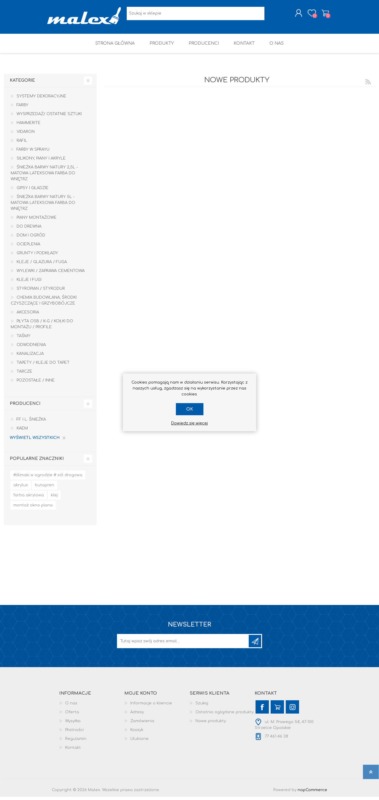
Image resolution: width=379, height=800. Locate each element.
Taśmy (23, 339)
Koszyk (320, 14)
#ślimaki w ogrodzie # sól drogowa (47, 478)
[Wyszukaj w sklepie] (195, 15)
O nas (71, 706)
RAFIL (22, 144)
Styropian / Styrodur (41, 292)
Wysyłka (73, 724)
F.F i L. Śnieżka (31, 423)
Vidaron (26, 135)
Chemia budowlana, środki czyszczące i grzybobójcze (44, 304)
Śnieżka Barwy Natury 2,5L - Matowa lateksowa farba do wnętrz (44, 176)
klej (54, 498)
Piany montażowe (37, 221)
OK (189, 409)
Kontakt (73, 751)
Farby (22, 108)
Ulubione (139, 742)
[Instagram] (292, 710)
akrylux (20, 488)
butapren (44, 488)
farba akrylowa (28, 498)
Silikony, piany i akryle (41, 162)
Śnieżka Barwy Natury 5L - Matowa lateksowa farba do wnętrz (43, 206)
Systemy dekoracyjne (41, 99)
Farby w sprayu (33, 153)
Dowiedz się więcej (189, 423)
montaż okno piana (33, 508)
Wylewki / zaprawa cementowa (51, 274)
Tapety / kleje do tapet (43, 366)
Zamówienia (142, 724)
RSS (368, 85)
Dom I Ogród (31, 238)
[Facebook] (262, 710)
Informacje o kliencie (151, 706)
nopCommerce (312, 793)
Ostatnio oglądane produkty (224, 715)
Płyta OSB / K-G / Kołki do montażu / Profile (42, 327)
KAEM (22, 431)
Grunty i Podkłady (37, 256)
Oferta (72, 715)
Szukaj (201, 706)
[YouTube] (277, 710)
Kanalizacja (30, 357)
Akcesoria (28, 315)
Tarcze (24, 375)
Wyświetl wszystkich (35, 441)
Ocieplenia (28, 247)
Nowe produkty (210, 724)
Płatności (74, 733)
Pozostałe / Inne (36, 384)
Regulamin (75, 742)
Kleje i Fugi (29, 283)
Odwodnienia (31, 348)
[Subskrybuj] (183, 644)
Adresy (137, 715)
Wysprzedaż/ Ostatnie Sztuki (49, 117)
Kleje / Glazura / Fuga (42, 265)
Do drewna (29, 230)
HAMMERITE (29, 126)
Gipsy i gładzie (33, 191)
